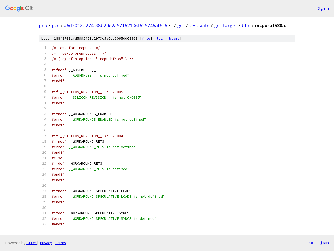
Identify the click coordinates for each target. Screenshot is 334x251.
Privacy (46, 242)
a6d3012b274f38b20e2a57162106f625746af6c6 (115, 25)
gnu (43, 25)
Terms (60, 242)
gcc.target (225, 25)
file (146, 38)
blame (174, 38)
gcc (55, 25)
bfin (246, 25)
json (324, 242)
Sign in (323, 8)
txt (312, 242)
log (160, 38)
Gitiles (31, 242)
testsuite (199, 25)
